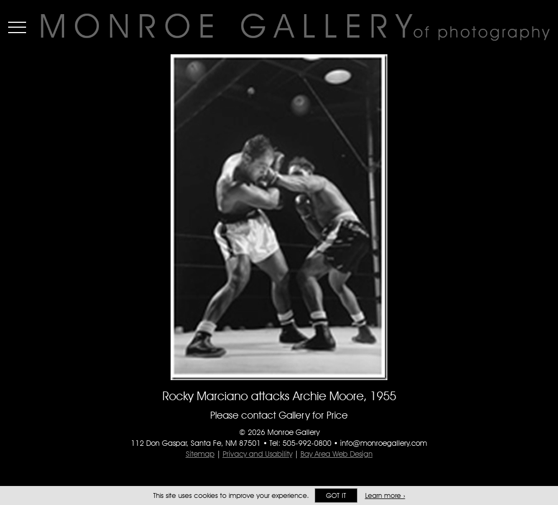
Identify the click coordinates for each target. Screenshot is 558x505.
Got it (336, 495)
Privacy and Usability (257, 454)
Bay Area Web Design (336, 454)
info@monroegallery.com (383, 443)
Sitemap (200, 454)
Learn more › (385, 495)
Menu (17, 27)
